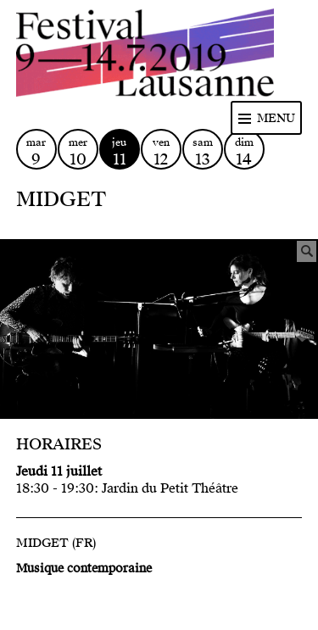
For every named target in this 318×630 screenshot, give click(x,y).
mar (36, 152)
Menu (276, 118)
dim (244, 152)
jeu (119, 152)
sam (202, 152)
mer (78, 152)
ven (161, 152)
